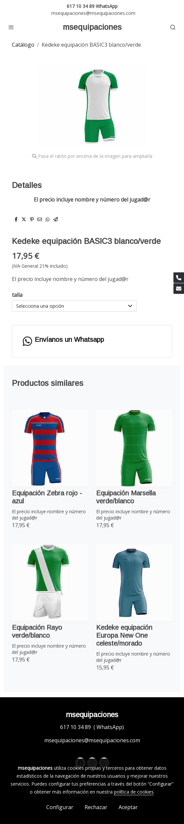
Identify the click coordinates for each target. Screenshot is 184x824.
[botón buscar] (173, 27)
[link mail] (178, 288)
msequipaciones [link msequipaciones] (92, 27)
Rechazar (96, 807)
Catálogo (23, 44)
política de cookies (134, 792)
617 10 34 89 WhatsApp (92, 6)
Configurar (59, 807)
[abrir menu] (11, 27)
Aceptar (128, 807)
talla (17, 294)
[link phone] (178, 277)
